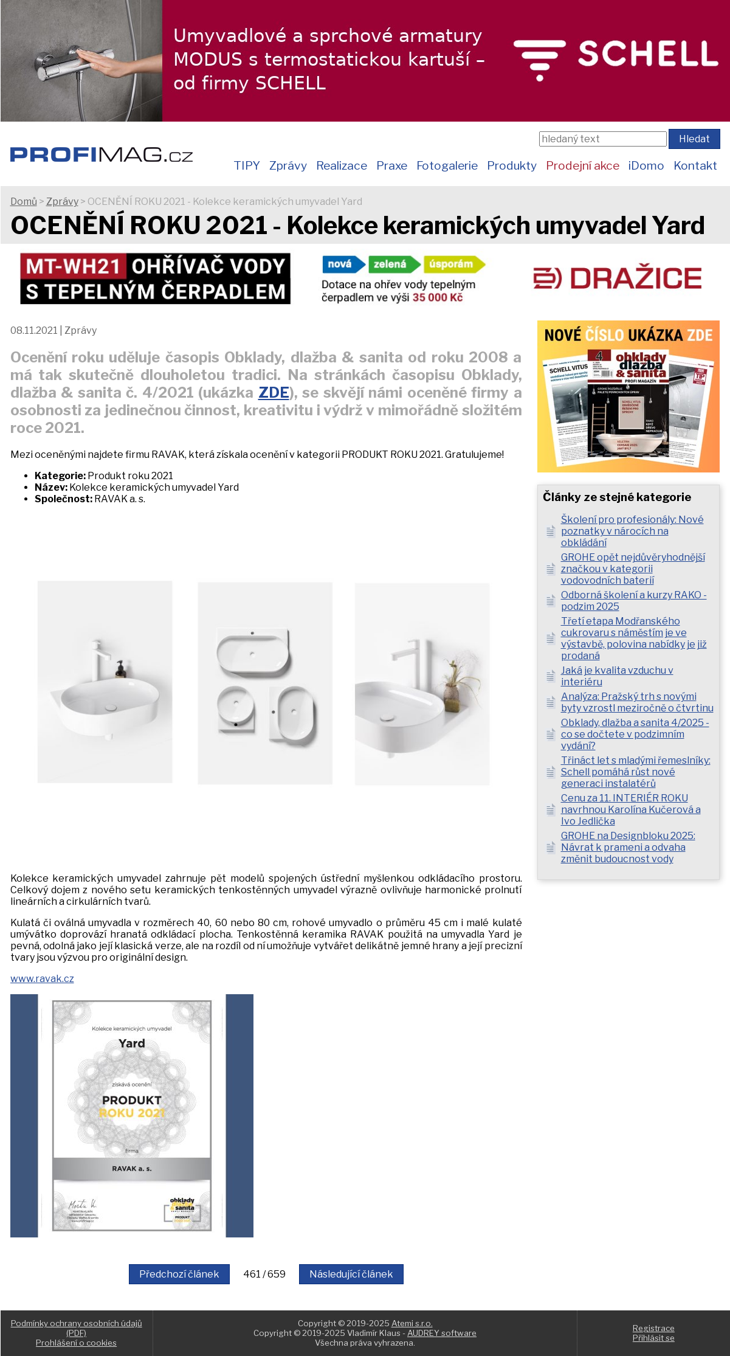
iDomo (646, 165)
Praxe (391, 165)
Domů (23, 201)
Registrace (654, 1328)
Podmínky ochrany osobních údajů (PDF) (76, 1328)
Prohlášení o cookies (76, 1342)
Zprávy (288, 165)
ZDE (273, 392)
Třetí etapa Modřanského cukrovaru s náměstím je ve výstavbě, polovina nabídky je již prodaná (634, 638)
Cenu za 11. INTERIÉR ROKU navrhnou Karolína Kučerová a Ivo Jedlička (631, 809)
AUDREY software (442, 1333)
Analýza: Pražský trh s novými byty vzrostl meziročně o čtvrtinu (637, 702)
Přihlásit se (654, 1338)
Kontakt (695, 165)
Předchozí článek (179, 1274)
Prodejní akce (582, 165)
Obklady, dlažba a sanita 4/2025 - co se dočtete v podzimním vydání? (635, 734)
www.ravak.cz (42, 978)
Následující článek (351, 1274)
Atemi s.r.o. (412, 1323)
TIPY (246, 165)
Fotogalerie (447, 165)
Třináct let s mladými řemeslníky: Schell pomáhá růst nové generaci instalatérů (636, 772)
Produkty (512, 165)
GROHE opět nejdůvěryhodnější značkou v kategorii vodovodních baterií (633, 569)
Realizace (341, 165)
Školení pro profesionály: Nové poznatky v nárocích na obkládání (632, 531)
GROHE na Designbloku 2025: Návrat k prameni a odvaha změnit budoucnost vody (628, 847)
